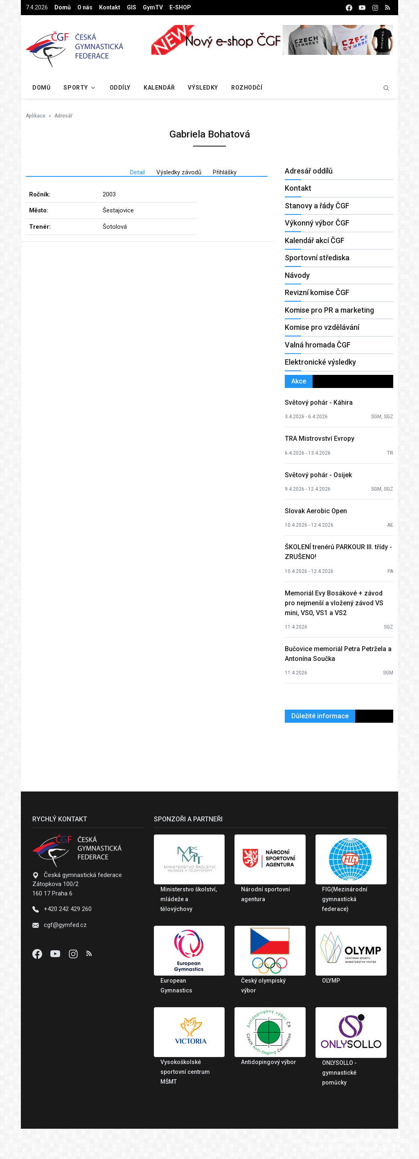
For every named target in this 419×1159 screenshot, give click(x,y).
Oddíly (120, 87)
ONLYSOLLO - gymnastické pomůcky (339, 1073)
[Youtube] (56, 953)
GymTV (153, 7)
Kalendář (159, 87)
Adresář (63, 116)
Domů (62, 7)
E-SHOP (180, 7)
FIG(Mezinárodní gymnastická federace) (344, 899)
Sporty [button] (75, 87)
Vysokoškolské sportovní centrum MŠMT (185, 1072)
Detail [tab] (137, 172)
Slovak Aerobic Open (316, 511)
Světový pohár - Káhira (319, 402)
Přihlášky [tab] (225, 172)
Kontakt (109, 7)
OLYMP (331, 980)
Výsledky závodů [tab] (178, 172)
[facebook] (349, 7)
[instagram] (375, 7)
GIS (131, 7)
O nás (84, 7)
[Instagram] (74, 953)
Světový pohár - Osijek (318, 475)
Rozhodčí (246, 87)
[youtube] (362, 7)
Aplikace (35, 116)
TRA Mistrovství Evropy (319, 438)
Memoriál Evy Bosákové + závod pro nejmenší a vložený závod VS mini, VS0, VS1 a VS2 (334, 603)
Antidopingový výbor (268, 1062)
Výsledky (203, 87)
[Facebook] (38, 953)
